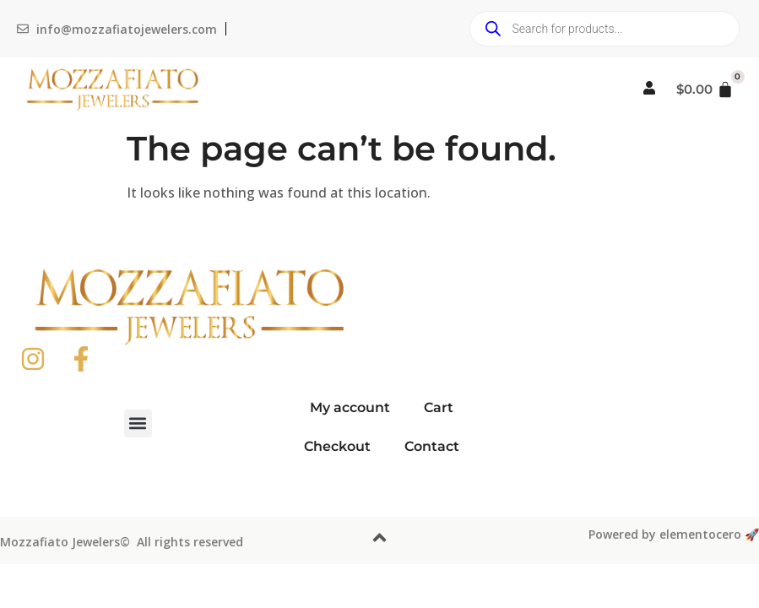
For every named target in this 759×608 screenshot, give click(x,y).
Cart (438, 407)
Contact (431, 446)
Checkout (337, 446)
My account (350, 407)
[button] (138, 423)
